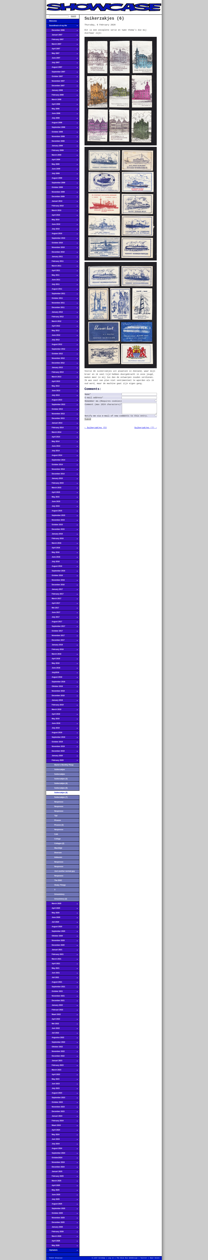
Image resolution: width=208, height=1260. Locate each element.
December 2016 (62, 585)
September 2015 (62, 516)
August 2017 (62, 622)
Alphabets (62, 1251)
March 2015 (62, 488)
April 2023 (62, 1075)
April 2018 (62, 659)
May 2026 (62, 1246)
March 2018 (62, 655)
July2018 (62, 673)
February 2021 (62, 955)
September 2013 (62, 405)
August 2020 (62, 927)
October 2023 (62, 1103)
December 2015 (62, 530)
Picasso (57, 820)
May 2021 (62, 969)
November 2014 (62, 470)
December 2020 (62, 946)
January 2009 (62, 146)
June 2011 (62, 280)
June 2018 (62, 669)
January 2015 (62, 479)
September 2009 (62, 183)
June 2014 (62, 447)
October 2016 (62, 576)
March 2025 (62, 1181)
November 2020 (62, 941)
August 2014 (62, 456)
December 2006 (62, 31)
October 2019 (62, 743)
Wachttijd (58, 848)
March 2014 (62, 433)
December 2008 (62, 142)
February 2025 (62, 1177)
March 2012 (62, 322)
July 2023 (62, 1089)
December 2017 (62, 641)
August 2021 (62, 983)
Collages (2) (59, 843)
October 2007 (62, 77)
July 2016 (62, 562)
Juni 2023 (62, 1084)
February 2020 (62, 761)
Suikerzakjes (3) (60, 779)
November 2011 (62, 304)
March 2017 (62, 599)
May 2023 (62, 1080)
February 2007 (62, 40)
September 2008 (62, 128)
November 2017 (62, 636)
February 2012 (62, 317)
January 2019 (62, 701)
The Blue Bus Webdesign (127, 1258)
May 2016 (62, 553)
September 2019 (62, 738)
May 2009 (62, 165)
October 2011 (62, 299)
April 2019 (62, 715)
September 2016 (62, 572)
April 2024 (62, 1131)
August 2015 (62, 511)
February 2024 (62, 1121)
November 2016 (62, 581)
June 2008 (62, 114)
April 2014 (62, 438)
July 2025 (62, 1200)
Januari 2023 (62, 1061)
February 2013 (62, 373)
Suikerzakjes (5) (60, 788)
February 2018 (62, 650)
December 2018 (62, 696)
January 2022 (62, 1006)
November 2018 (62, 692)
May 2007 (62, 54)
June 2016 (62, 558)
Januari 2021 (62, 950)
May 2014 (62, 442)
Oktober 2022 (62, 1047)
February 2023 (62, 1066)
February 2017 (62, 595)
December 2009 (62, 197)
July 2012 (62, 341)
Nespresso (58, 802)
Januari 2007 (62, 36)
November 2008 (62, 137)
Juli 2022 (62, 1034)
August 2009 (62, 179)
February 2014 (62, 428)
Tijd (55, 816)
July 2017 (62, 618)
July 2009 (62, 174)
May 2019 (62, 719)
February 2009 (62, 151)
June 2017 (62, 613)
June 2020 (62, 918)
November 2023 (62, 1108)
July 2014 (62, 451)
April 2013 (62, 382)
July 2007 (62, 63)
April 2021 (62, 964)
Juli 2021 (62, 978)
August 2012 (62, 345)
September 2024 (62, 1154)
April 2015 (62, 493)
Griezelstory (59, 894)
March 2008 (62, 100)
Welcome (62, 22)
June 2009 (62, 170)
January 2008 (62, 91)
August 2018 (62, 678)
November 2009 (62, 193)
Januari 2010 (62, 202)
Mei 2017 (62, 609)
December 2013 (62, 419)
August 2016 (62, 567)
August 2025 (62, 1205)
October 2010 (62, 243)
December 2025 (62, 1223)
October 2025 (62, 1214)
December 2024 (62, 1168)
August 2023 (62, 1094)
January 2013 (62, 368)
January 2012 (62, 313)
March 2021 (62, 960)
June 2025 (62, 1195)
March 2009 (62, 156)
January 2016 (62, 535)
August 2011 (62, 290)
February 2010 (62, 207)
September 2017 (62, 627)
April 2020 (62, 909)
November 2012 (62, 359)
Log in (111, 1258)
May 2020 (62, 913)
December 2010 (62, 253)
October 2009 (62, 188)
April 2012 (62, 327)
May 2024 (62, 1135)
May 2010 (62, 220)
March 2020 (62, 904)
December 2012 (62, 364)
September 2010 (62, 239)
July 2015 (62, 507)
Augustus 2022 (62, 1038)
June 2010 (62, 225)
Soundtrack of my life (62, 26)
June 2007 (62, 59)
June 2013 (62, 391)
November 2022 (62, 1052)
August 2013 (62, 401)
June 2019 (62, 724)
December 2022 (62, 1057)
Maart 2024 (62, 1126)
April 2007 (62, 49)
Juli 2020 (62, 923)
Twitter (143, 1258)
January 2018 (62, 645)
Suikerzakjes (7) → (145, 430)
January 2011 (62, 257)
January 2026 (62, 1228)
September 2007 (62, 73)
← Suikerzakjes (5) (95, 430)
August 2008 (62, 123)
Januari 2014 (62, 424)
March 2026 (62, 1237)
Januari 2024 (62, 1117)
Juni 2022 (62, 1029)
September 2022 (62, 1043)
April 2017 (62, 604)
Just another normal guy (64, 871)
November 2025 (62, 1218)
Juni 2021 (62, 974)
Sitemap (101, 1258)
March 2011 (62, 267)
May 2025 (62, 1191)
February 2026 (62, 1232)
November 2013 (62, 414)
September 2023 (62, 1098)
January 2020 (62, 756)
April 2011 (62, 271)
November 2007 (62, 82)
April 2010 (62, 216)
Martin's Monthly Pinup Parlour (64, 766)
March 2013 (62, 377)
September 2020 (62, 932)
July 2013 (62, 396)
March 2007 (62, 45)
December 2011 (62, 308)
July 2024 (62, 1145)
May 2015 (62, 498)
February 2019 (62, 706)
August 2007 (62, 68)
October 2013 (62, 410)
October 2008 (62, 133)
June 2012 (62, 336)
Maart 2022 (62, 1015)
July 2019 (62, 729)
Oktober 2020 (62, 937)
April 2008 (62, 105)
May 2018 (62, 664)
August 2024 (62, 1149)
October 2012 (62, 354)
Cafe (56, 834)
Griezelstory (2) (60, 899)
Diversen (58, 853)
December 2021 (62, 1001)
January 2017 (62, 590)
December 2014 (62, 475)
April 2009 (62, 160)
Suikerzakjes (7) (60, 797)
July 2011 (62, 285)
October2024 (62, 1158)
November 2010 (62, 248)
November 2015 (62, 521)
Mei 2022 (62, 1024)
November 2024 (62, 1163)
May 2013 (62, 387)
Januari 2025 (62, 1172)
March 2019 (62, 710)
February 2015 (62, 484)
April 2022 (62, 1020)
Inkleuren (58, 857)
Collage (57, 839)
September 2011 (62, 294)
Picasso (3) (59, 825)
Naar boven (154, 1258)
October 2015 (62, 525)
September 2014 (62, 461)
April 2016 (62, 548)
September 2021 (62, 987)
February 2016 (62, 539)
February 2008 (62, 96)
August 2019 (62, 733)
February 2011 (62, 262)
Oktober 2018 (62, 687)
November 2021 (62, 997)
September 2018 (62, 682)
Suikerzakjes (59, 769)
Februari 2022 (62, 1011)
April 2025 (62, 1186)
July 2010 (62, 230)
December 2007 (62, 86)
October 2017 (62, 632)
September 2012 (62, 350)
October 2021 (62, 992)
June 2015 (62, 502)
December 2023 (62, 1112)
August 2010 (62, 234)
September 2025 (62, 1209)
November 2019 (62, 747)
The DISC (58, 880)
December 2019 (62, 752)
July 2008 (62, 119)
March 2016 (62, 544)
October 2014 (62, 465)
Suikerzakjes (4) (60, 783)
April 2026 (62, 1242)
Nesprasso (58, 876)
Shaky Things (60, 885)
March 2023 (62, 1071)
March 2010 (62, 211)
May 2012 (62, 331)
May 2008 (62, 109)
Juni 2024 (62, 1140)
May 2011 (62, 276)
